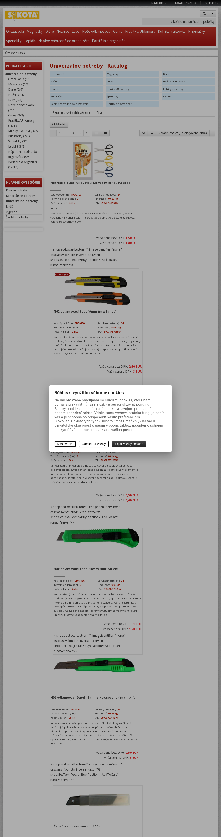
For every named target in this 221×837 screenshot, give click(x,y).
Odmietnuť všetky (94, 444)
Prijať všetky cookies (129, 444)
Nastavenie (65, 444)
